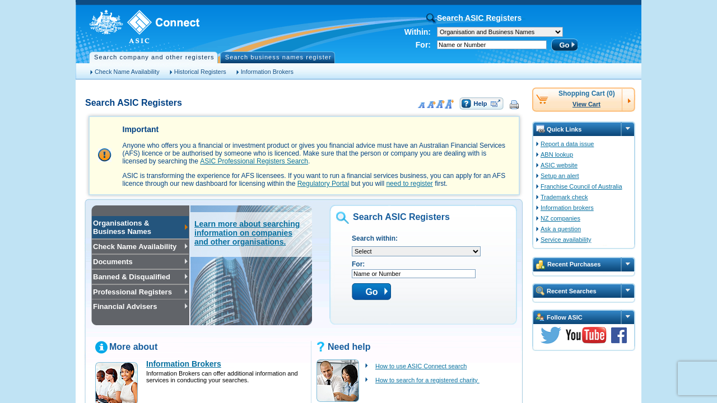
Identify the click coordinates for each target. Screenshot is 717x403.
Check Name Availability (127, 71)
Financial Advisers (124, 306)
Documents (112, 261)
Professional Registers (132, 292)
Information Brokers (267, 71)
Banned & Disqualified (131, 277)
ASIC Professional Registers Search (254, 161)
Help (480, 103)
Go (564, 45)
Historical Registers (200, 71)
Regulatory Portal (323, 184)
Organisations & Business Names (121, 227)
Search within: (375, 238)
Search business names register (278, 57)
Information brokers (567, 207)
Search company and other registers (154, 57)
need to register (409, 184)
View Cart (586, 104)
